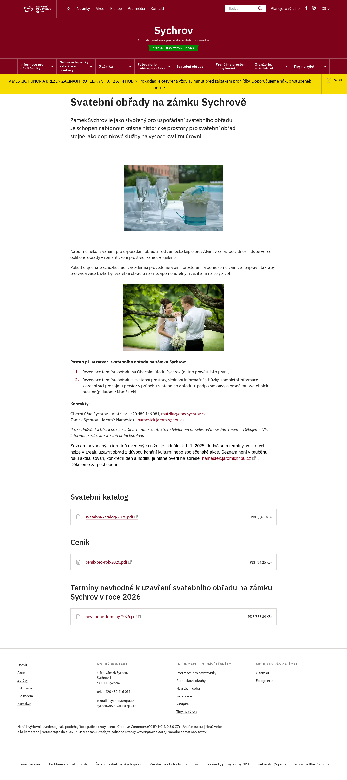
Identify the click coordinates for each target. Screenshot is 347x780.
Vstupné (182, 703)
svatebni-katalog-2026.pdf (112, 517)
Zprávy (22, 680)
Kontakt (157, 8)
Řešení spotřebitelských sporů (118, 764)
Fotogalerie (264, 680)
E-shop (116, 8)
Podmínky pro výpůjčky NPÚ (228, 764)
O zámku (262, 672)
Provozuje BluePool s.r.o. (311, 764)
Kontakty (24, 703)
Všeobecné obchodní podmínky (174, 764)
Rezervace (184, 696)
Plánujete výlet (285, 8)
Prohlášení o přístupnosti (68, 764)
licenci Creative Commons (127, 726)
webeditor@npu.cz (272, 764)
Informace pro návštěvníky (196, 672)
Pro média (136, 8)
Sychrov (173, 30)
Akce (100, 8)
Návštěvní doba (188, 688)
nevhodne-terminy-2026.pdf (113, 616)
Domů (22, 665)
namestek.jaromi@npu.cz (228, 458)
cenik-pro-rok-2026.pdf (109, 562)
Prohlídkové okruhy (191, 680)
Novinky (83, 8)
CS (326, 8)
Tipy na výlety (186, 711)
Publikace (24, 688)
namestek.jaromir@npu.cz (161, 419)
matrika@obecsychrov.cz (183, 413)
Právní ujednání (29, 764)
